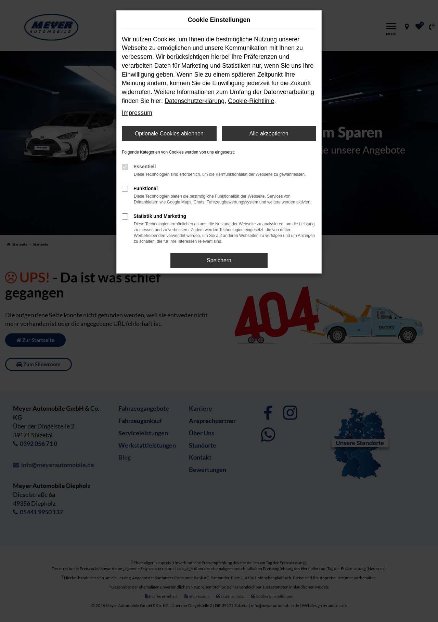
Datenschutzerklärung (194, 100)
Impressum (137, 112)
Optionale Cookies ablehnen (169, 133)
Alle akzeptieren (268, 133)
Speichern (219, 260)
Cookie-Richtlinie (251, 100)
